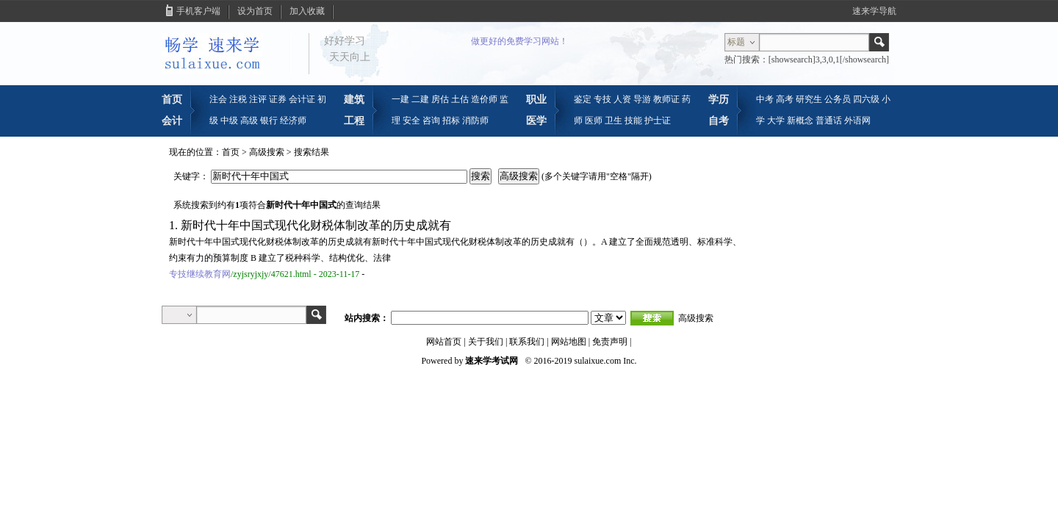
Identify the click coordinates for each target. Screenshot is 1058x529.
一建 (400, 99)
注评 (258, 99)
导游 (642, 99)
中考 (765, 99)
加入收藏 (307, 11)
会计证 (302, 99)
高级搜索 (266, 152)
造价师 (484, 99)
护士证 (657, 120)
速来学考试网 (491, 361)
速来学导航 (874, 11)
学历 (718, 99)
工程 (354, 120)
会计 (172, 120)
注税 (238, 99)
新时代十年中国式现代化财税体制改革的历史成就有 (316, 225)
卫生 (613, 120)
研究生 (809, 99)
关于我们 (485, 342)
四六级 (866, 99)
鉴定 (582, 99)
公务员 (837, 99)
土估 (460, 99)
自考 (718, 120)
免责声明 (609, 342)
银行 (269, 120)
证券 (278, 99)
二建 (420, 99)
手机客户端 (198, 11)
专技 (602, 99)
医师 (593, 120)
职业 (536, 99)
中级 (229, 120)
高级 (249, 120)
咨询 (431, 120)
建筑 (354, 99)
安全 (411, 120)
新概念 (800, 120)
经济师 (293, 120)
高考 (785, 99)
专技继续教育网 (200, 274)
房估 (440, 99)
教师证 (666, 99)
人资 (622, 99)
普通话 (829, 120)
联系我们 (526, 342)
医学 (536, 120)
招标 (451, 120)
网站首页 (443, 342)
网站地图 (568, 342)
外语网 (857, 120)
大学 (776, 120)
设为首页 (255, 11)
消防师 (475, 120)
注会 (218, 99)
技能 (633, 120)
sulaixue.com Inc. (606, 361)
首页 (172, 99)
